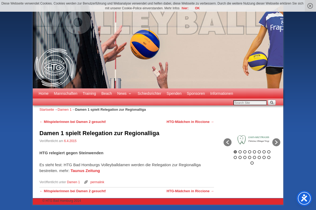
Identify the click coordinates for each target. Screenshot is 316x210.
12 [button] (249, 157)
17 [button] (252, 163)
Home (43, 93)
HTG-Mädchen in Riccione (190, 122)
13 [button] (254, 157)
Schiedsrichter (149, 93)
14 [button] (259, 157)
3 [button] (244, 151)
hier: (185, 8)
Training (89, 93)
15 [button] (264, 157)
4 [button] (249, 151)
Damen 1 (65, 110)
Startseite (46, 110)
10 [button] (240, 157)
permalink (97, 182)
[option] (252, 139)
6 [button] (259, 151)
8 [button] (268, 151)
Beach (106, 93)
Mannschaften (65, 93)
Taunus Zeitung (85, 170)
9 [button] (235, 157)
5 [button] (254, 151)
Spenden (174, 93)
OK (197, 8)
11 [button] (244, 157)
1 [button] (235, 151)
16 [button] (268, 157)
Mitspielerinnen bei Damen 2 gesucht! (72, 122)
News (123, 94)
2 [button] (240, 151)
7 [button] (264, 151)
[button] (228, 142)
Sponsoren (196, 93)
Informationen (221, 93)
